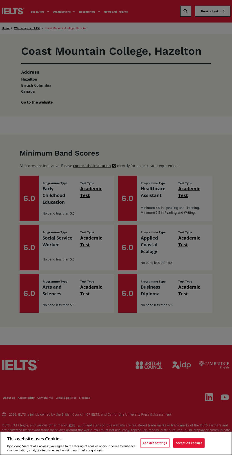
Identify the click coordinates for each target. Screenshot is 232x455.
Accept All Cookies (189, 443)
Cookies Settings (155, 443)
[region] (116, 443)
